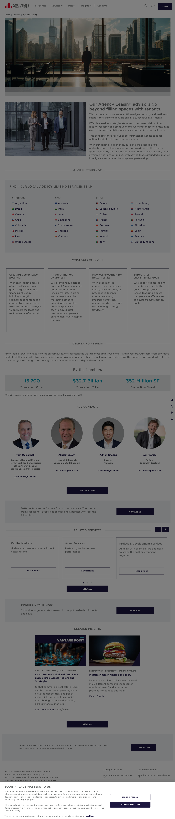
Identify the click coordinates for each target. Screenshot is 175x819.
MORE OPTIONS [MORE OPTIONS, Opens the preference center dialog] (130, 797)
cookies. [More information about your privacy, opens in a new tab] (90, 816)
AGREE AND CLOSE (130, 804)
